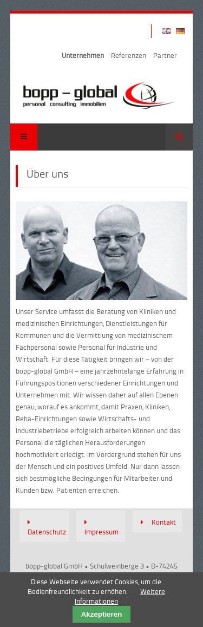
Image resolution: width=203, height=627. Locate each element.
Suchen (179, 137)
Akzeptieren (101, 614)
